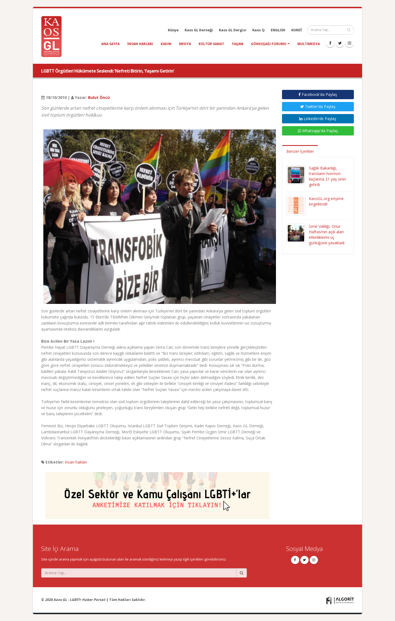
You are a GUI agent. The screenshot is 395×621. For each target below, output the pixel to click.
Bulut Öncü (99, 97)
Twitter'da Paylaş (317, 106)
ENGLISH (278, 30)
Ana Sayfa (110, 43)
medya (185, 43)
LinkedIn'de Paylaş (317, 118)
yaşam (237, 43)
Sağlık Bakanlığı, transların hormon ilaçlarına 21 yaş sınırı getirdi (327, 176)
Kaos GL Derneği (199, 30)
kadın (166, 43)
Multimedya (308, 43)
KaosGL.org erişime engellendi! (326, 201)
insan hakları (140, 43)
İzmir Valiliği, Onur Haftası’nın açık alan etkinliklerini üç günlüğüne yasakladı (327, 234)
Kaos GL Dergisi (232, 30)
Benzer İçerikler (300, 151)
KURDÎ (296, 30)
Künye (173, 30)
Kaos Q (258, 30)
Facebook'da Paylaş (317, 94)
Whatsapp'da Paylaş (318, 130)
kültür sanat (211, 43)
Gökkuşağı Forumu (268, 43)
